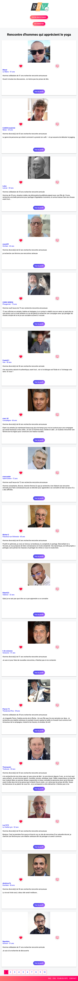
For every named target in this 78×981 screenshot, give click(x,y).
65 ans (10, 130)
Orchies (5, 246)
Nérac (5, 130)
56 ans (9, 362)
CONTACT (72, 978)
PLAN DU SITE (62, 978)
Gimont (5, 943)
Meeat (5, 70)
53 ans (11, 188)
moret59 (6, 244)
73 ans (14, 304)
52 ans (16, 827)
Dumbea (6, 885)
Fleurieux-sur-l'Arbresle (11, 537)
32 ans (12, 595)
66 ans (14, 420)
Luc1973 (6, 825)
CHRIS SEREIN (8, 302)
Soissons (6, 653)
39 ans (17, 711)
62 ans (11, 246)
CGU (54, 978)
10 (44, 972)
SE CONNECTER (39, 24)
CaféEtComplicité (9, 128)
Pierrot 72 (6, 709)
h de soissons (8, 651)
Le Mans (6, 72)
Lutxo (5, 186)
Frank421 (6, 360)
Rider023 (6, 593)
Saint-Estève (7, 478)
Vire (4, 362)
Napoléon (6, 941)
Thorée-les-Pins (8, 711)
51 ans (12, 72)
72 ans (15, 478)
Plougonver (7, 304)
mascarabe (7, 477)
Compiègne (7, 420)
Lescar (5, 188)
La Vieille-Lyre (7, 827)
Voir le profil (39, 92)
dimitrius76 (7, 883)
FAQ (49, 978)
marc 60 (6, 418)
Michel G (6, 535)
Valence (5, 595)
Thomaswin (7, 767)
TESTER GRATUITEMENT (39, 17)
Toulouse (6, 769)
